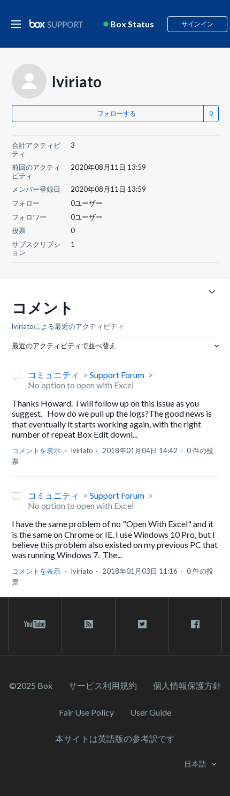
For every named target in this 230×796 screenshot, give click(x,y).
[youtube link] (35, 624)
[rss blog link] (88, 624)
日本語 (196, 763)
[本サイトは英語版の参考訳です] (115, 738)
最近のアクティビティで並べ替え (64, 345)
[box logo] (56, 23)
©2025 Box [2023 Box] (30, 685)
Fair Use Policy (86, 712)
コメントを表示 (36, 450)
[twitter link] (142, 624)
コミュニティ (53, 375)
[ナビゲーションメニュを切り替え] (212, 291)
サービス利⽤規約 (102, 685)
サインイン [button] (197, 24)
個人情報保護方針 (187, 685)
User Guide (150, 712)
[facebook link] (195, 624)
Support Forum (117, 375)
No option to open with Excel (81, 385)
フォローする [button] (116, 113)
